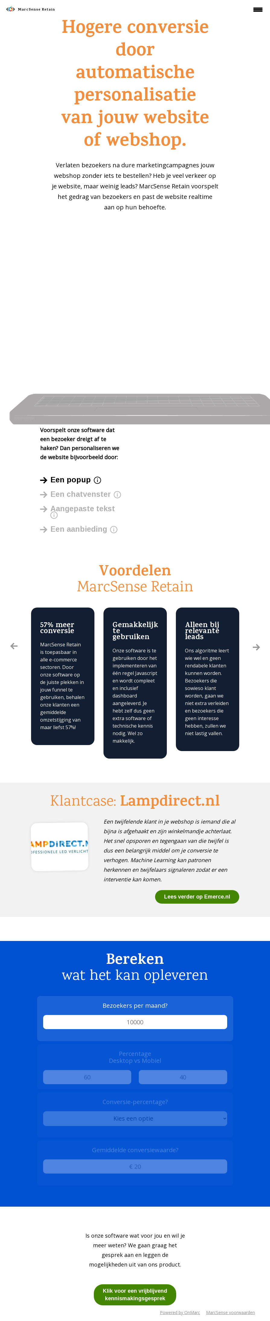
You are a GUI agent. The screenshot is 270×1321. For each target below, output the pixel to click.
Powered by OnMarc (180, 1312)
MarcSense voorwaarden (230, 1312)
